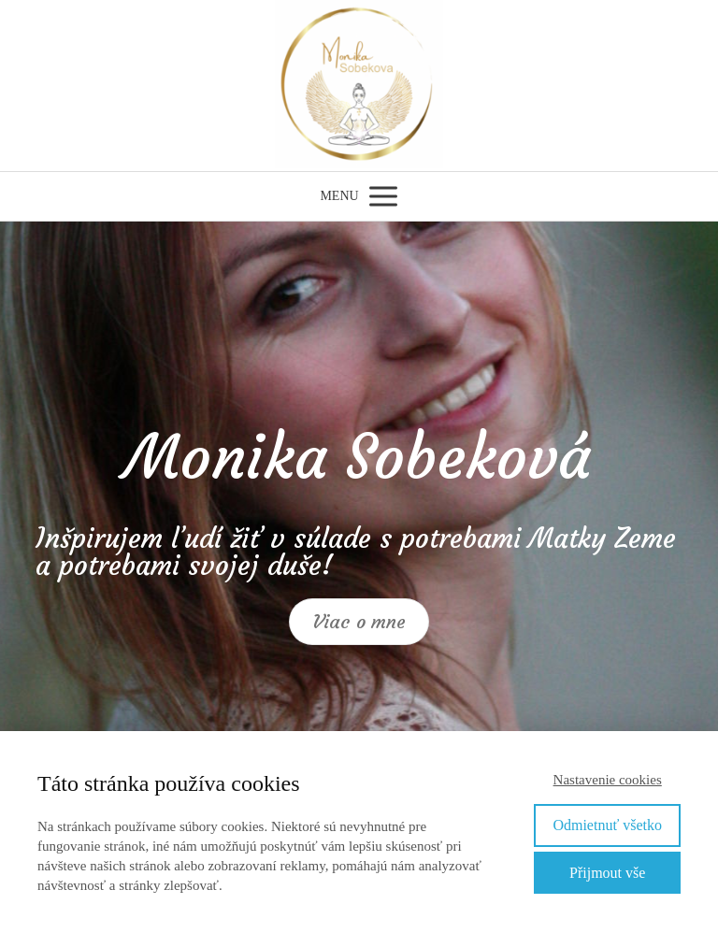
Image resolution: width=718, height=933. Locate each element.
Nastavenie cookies (607, 779)
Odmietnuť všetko (607, 825)
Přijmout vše (607, 873)
